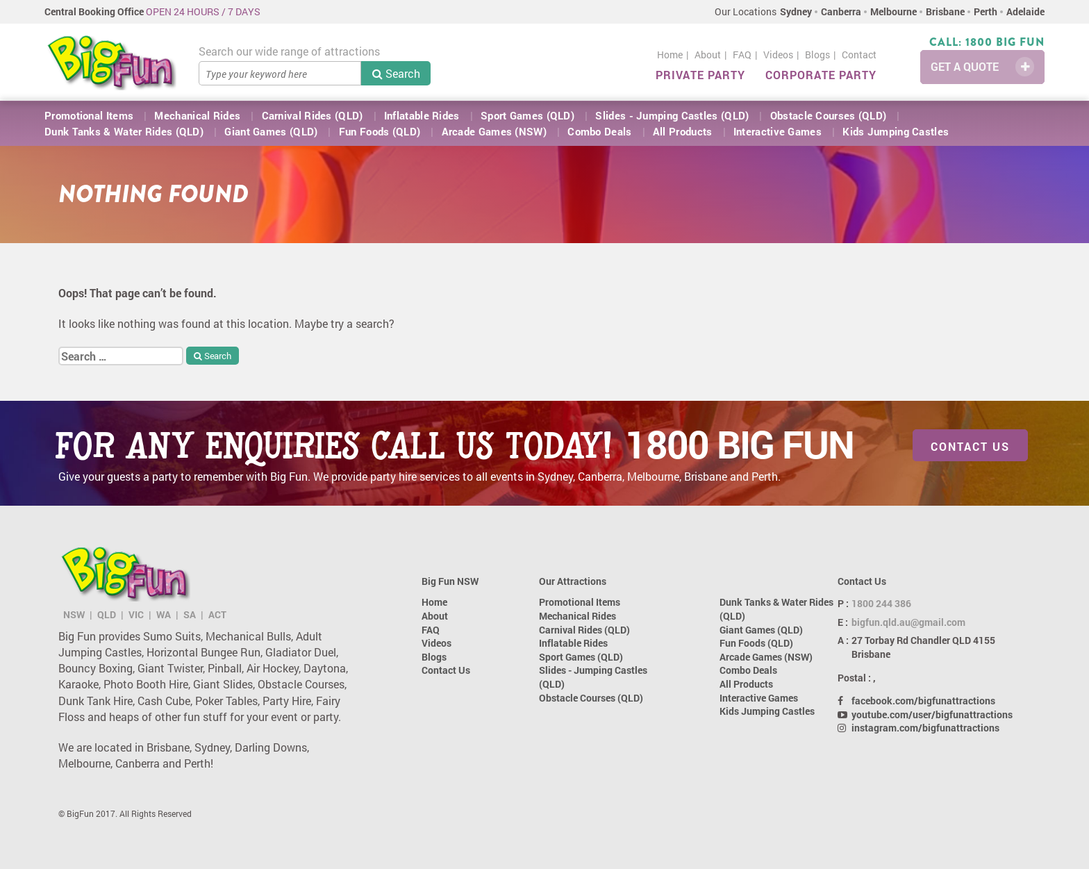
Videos (778, 54)
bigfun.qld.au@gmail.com (908, 622)
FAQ (742, 54)
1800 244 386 (881, 603)
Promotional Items (88, 115)
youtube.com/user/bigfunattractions (932, 714)
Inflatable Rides (422, 115)
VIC (136, 614)
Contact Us (970, 446)
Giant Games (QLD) (270, 131)
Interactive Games (777, 131)
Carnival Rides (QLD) (312, 115)
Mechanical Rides (197, 115)
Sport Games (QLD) (527, 115)
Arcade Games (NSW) (494, 131)
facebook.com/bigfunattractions (923, 700)
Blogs (817, 54)
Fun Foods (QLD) (380, 131)
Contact (859, 54)
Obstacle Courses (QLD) (828, 115)
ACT (217, 614)
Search (396, 73)
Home (670, 54)
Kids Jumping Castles (895, 131)
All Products (683, 131)
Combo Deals (599, 131)
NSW (74, 614)
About (708, 54)
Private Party (700, 74)
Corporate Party (820, 74)
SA (189, 614)
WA (163, 614)
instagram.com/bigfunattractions (925, 727)
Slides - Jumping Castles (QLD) (672, 115)
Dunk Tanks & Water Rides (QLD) (123, 131)
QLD (106, 614)
